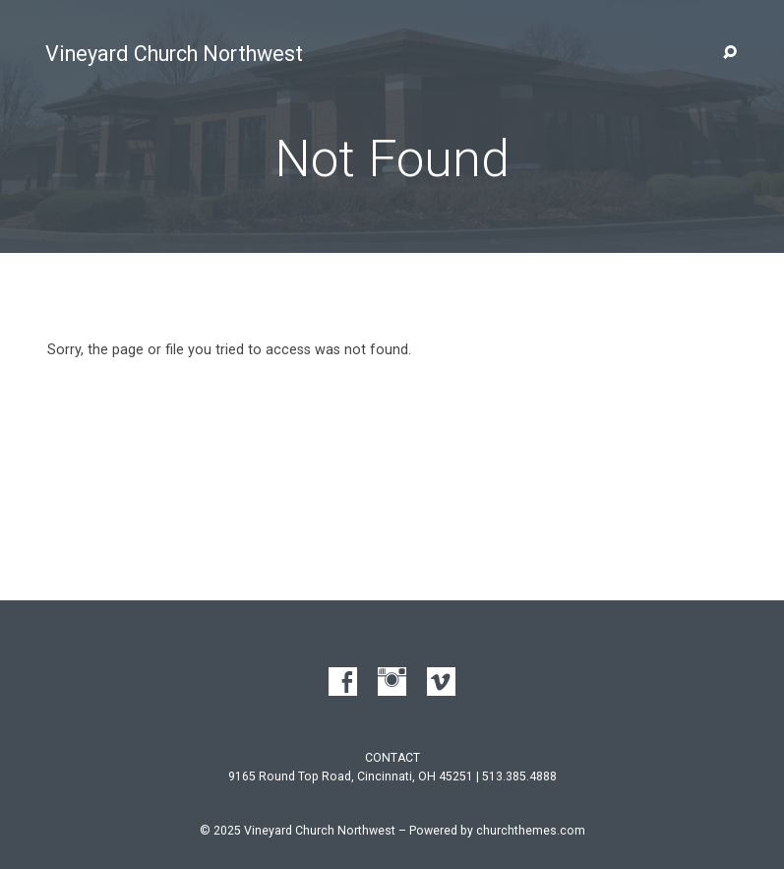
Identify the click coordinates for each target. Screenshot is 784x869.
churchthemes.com (530, 831)
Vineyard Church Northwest (174, 53)
